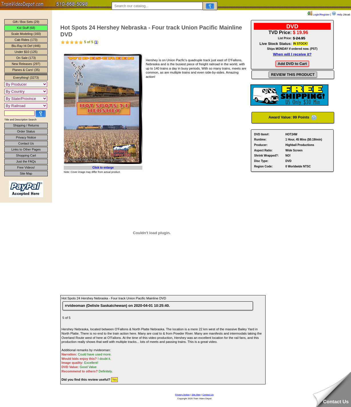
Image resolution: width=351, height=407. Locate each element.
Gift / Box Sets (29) (26, 21)
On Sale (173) (26, 58)
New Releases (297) (26, 64)
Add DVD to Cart (292, 64)
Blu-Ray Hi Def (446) (25, 46)
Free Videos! (26, 167)
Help (337, 14)
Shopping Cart (26, 155)
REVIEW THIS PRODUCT (292, 74)
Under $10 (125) (26, 52)
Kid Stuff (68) (26, 27)
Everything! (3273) (26, 77)
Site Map (26, 173)
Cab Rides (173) (26, 40)
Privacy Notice (26, 137)
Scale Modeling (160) (26, 33)
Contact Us (26, 143)
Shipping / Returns (26, 125)
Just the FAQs (26, 161)
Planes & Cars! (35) (26, 70)
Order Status (26, 131)
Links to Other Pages (26, 149)
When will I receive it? (292, 54)
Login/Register (319, 14)
